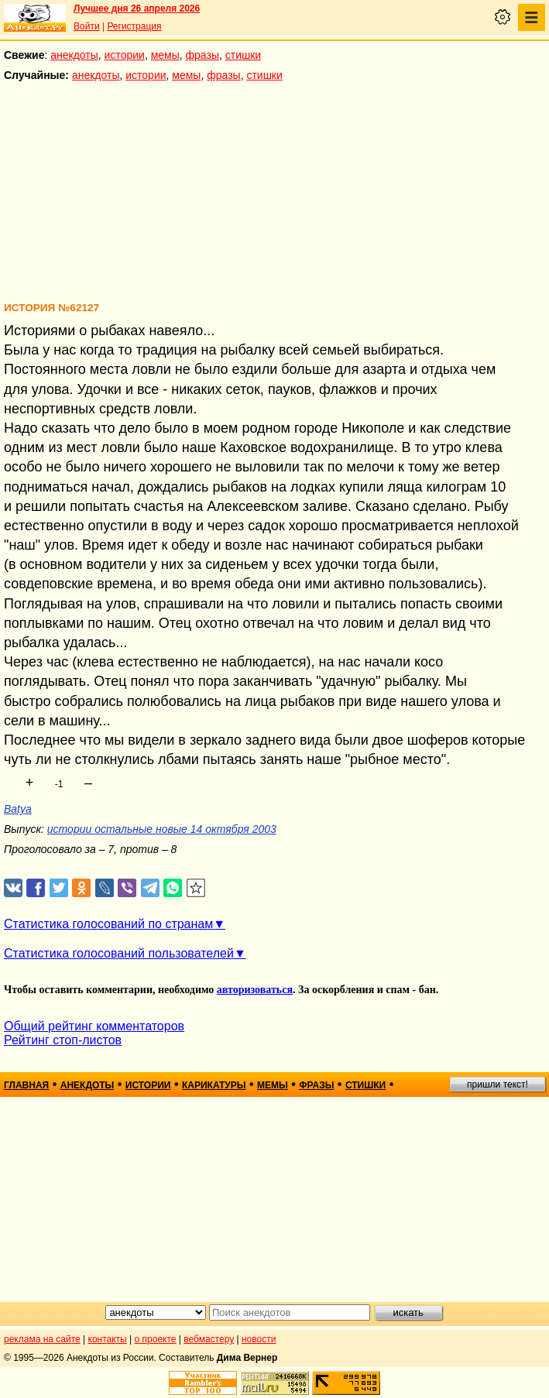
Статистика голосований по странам (108, 923)
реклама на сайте (42, 1339)
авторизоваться (255, 989)
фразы (202, 55)
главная (26, 1085)
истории (125, 55)
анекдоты (74, 55)
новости (259, 1339)
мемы (165, 55)
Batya (18, 809)
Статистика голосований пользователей (119, 953)
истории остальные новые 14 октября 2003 (161, 829)
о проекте (156, 1339)
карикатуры (214, 1085)
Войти (87, 26)
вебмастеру (209, 1339)
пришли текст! (497, 1084)
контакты (107, 1339)
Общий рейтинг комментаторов (94, 1026)
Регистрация (134, 26)
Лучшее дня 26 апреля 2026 (137, 8)
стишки (243, 55)
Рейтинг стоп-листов (63, 1040)
